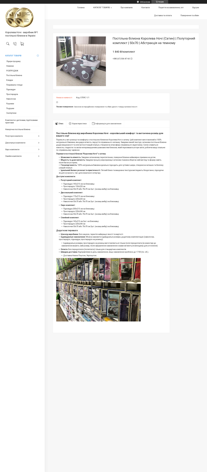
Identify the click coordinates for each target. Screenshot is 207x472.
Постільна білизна (14, 75)
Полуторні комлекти (14, 136)
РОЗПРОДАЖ (12, 71)
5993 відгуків (145, 2)
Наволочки (11, 99)
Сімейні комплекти (13, 156)
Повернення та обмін (190, 15)
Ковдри (9, 80)
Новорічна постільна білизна (17, 129)
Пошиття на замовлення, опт (171, 7)
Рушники (10, 104)
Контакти (146, 7)
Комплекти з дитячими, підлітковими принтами (21, 121)
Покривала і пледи (14, 85)
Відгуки (195, 7)
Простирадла (12, 94)
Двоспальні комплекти (15, 143)
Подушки (10, 108)
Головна (80, 7)
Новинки (10, 66)
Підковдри (10, 89)
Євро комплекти (12, 149)
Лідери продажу (13, 61)
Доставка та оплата (163, 15)
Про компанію (127, 7)
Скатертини (11, 113)
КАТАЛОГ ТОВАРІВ (13, 56)
